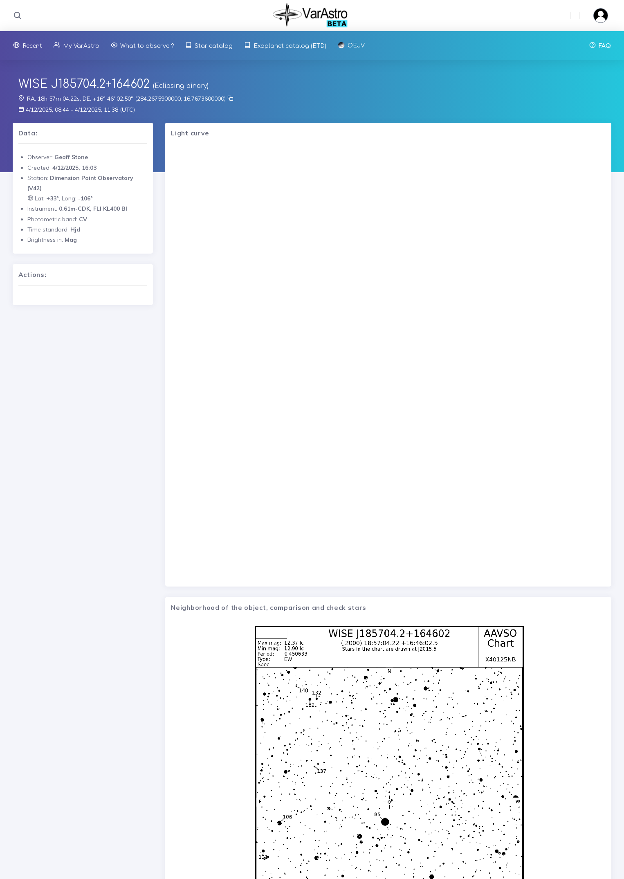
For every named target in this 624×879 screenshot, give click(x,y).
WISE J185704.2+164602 (84, 84)
